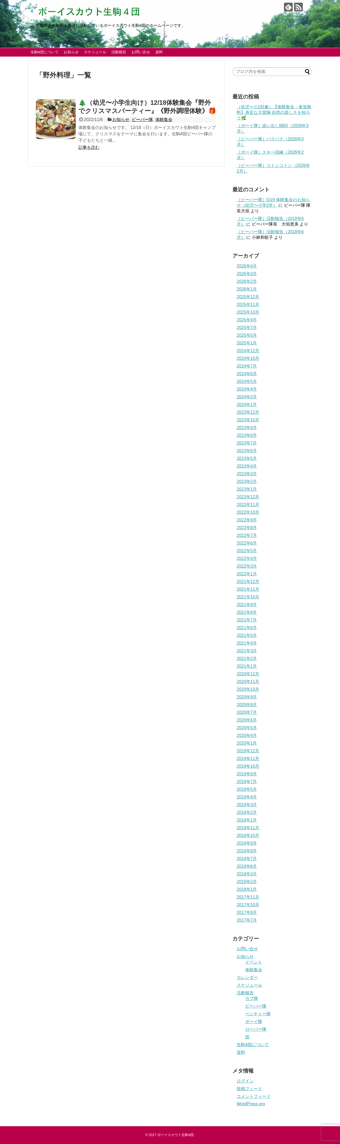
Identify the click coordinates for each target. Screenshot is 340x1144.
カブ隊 (251, 998)
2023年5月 (247, 458)
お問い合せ (140, 52)
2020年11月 (248, 681)
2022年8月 (247, 527)
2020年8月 (247, 704)
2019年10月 (248, 766)
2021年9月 (247, 604)
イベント (253, 962)
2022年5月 (247, 551)
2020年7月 (247, 712)
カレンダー (247, 977)
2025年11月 (248, 304)
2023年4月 (247, 466)
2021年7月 (247, 620)
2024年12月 (248, 350)
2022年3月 (247, 566)
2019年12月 (248, 751)
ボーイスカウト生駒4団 (175, 1135)
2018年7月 (247, 858)
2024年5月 (247, 381)
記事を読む (89, 147)
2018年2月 (247, 881)
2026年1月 (247, 289)
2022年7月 (247, 535)
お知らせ (71, 52)
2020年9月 (247, 697)
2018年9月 (247, 843)
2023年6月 (247, 450)
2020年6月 (247, 720)
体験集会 (163, 119)
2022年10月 (248, 512)
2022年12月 (248, 497)
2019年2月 (247, 812)
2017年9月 (247, 912)
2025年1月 (247, 343)
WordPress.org (251, 1104)
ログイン (245, 1081)
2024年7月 (247, 366)
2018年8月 (247, 851)
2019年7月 (247, 781)
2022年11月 (248, 504)
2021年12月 (248, 581)
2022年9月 (247, 520)
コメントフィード (254, 1096)
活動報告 (118, 52)
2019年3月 (247, 804)
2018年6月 (247, 866)
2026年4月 (247, 266)
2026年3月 (247, 273)
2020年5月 (247, 728)
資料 (159, 52)
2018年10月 (248, 835)
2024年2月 (247, 397)
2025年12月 (248, 297)
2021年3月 (247, 651)
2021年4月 (247, 643)
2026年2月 (247, 281)
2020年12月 (248, 674)
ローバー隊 (255, 1029)
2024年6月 (247, 374)
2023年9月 (247, 427)
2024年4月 (247, 389)
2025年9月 (247, 320)
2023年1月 (247, 489)
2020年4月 (247, 735)
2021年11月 (248, 589)
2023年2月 (247, 481)
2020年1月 (247, 743)
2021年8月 (247, 612)
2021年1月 (247, 666)
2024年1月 (247, 404)
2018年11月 (248, 828)
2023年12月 (248, 412)
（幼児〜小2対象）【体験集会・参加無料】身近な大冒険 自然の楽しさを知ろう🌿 (274, 112)
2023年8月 (247, 435)
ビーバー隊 (142, 119)
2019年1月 (247, 820)
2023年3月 (247, 474)
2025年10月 (248, 312)
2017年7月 (247, 920)
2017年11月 (248, 897)
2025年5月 (247, 335)
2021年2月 (247, 658)
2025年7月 (247, 327)
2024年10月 (248, 358)
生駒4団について (45, 52)
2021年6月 (247, 627)
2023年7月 (247, 443)
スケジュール (95, 52)
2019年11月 (248, 758)
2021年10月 (248, 597)
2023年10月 (248, 420)
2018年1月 (247, 889)
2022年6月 (247, 543)
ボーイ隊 (253, 1021)
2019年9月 (247, 774)
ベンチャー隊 (258, 1014)
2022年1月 (247, 574)
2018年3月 (247, 874)
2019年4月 (247, 797)
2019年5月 (247, 789)
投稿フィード (249, 1088)
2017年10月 (248, 905)
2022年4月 (247, 558)
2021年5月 (247, 635)
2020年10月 (248, 689)
